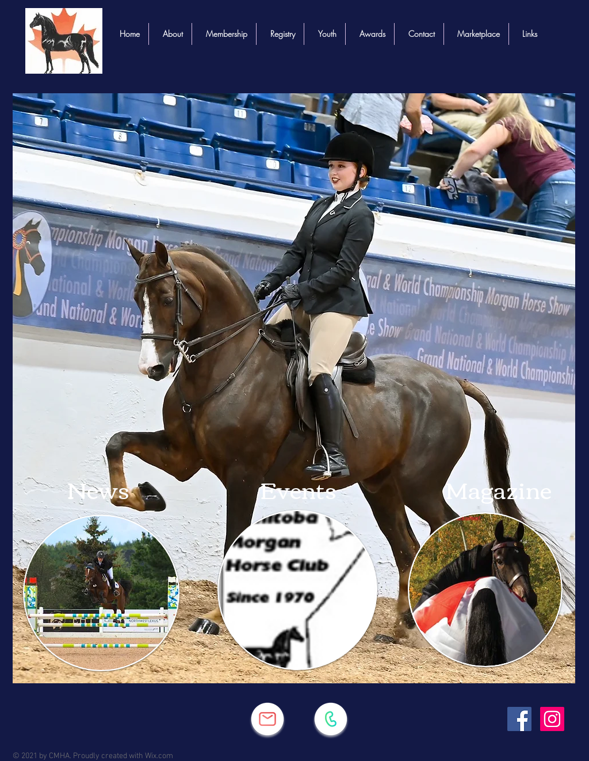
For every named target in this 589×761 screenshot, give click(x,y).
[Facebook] (519, 719)
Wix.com (159, 756)
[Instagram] (552, 719)
